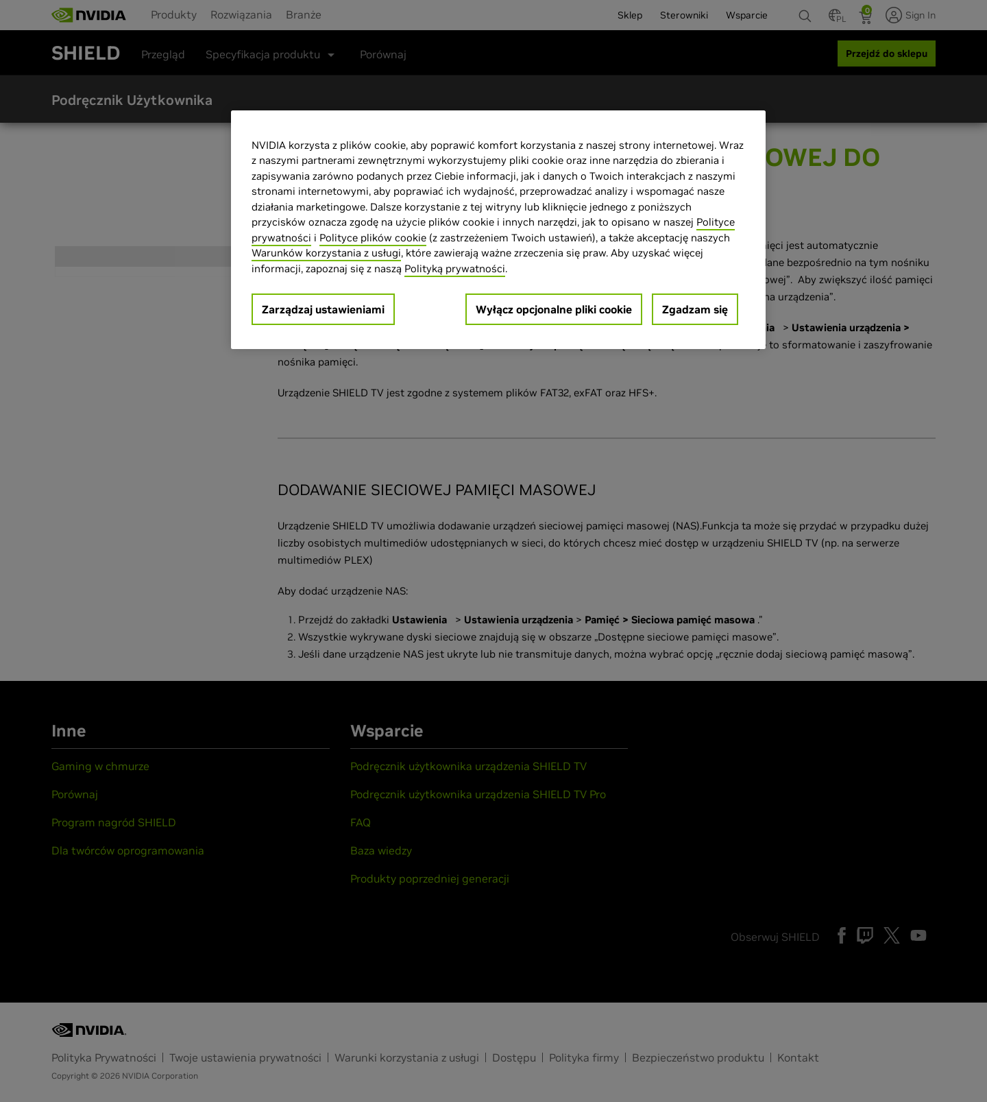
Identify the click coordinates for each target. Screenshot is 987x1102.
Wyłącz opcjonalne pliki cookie (554, 309)
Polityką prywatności (454, 268)
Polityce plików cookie (372, 237)
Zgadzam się (695, 309)
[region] (498, 230)
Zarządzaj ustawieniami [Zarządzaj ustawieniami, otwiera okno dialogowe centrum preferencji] (323, 309)
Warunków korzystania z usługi (326, 252)
